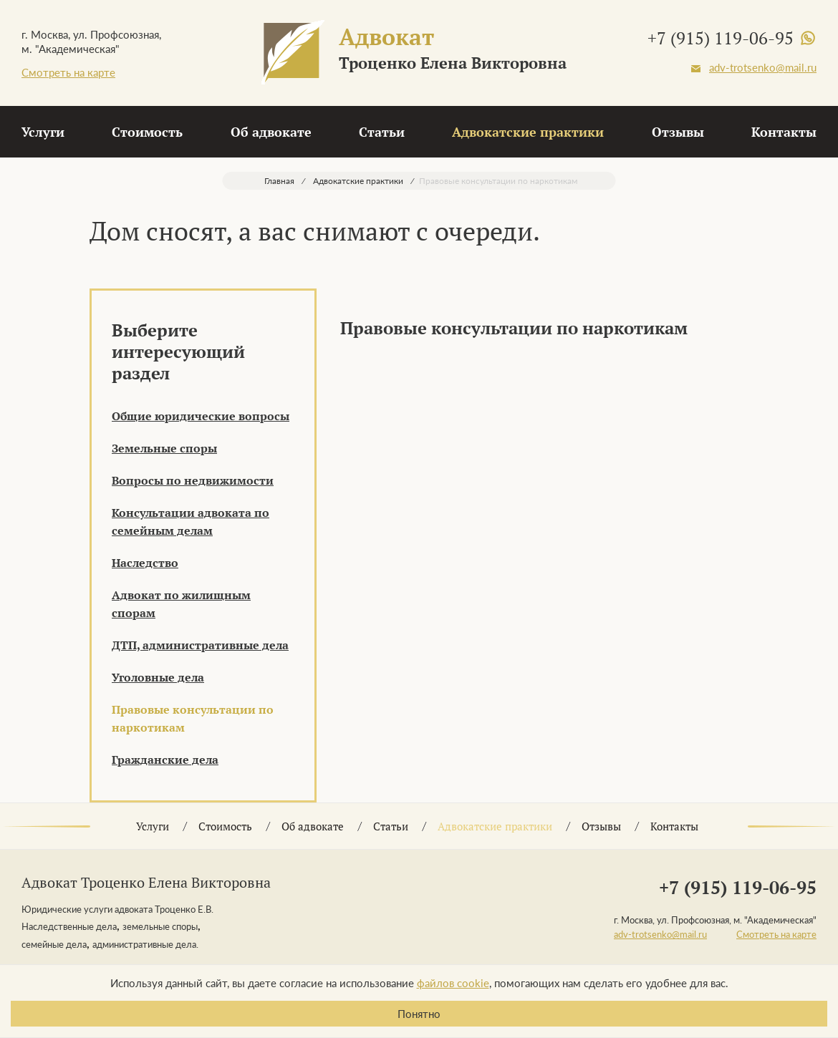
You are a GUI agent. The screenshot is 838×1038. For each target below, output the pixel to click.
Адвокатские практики (528, 131)
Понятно (419, 1013)
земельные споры (160, 926)
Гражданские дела (165, 759)
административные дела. (145, 944)
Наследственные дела (69, 926)
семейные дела (54, 944)
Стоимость (147, 131)
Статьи (382, 131)
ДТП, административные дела (200, 645)
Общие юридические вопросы (200, 416)
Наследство (145, 563)
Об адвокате (271, 131)
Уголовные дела (158, 677)
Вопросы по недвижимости (193, 480)
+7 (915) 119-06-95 (720, 37)
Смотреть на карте (68, 72)
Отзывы (678, 131)
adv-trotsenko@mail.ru (763, 67)
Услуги (42, 131)
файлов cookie (453, 982)
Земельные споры (164, 448)
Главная (279, 180)
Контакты (784, 131)
